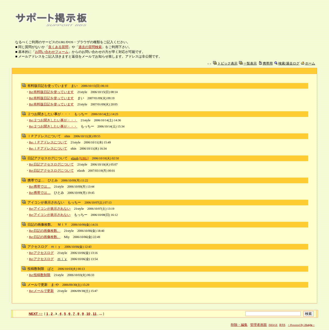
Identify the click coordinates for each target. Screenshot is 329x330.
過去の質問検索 (90, 47)
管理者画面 (258, 325)
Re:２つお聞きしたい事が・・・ (53, 120)
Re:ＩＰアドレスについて (48, 142)
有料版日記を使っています (48, 86)
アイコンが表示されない (46, 202)
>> (36, 314)
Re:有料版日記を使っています (51, 92)
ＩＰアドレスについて (44, 136)
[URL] (84, 158)
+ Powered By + (301, 325)
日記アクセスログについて (48, 158)
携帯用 (268, 63)
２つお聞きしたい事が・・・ (49, 114)
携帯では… (36, 180)
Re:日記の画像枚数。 (45, 231)
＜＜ (209, 63)
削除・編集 (239, 325)
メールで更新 (38, 285)
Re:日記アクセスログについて (51, 164)
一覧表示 (250, 63)
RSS (282, 325)
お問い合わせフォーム (51, 52)
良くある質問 (58, 47)
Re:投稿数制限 (40, 275)
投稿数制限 (36, 269)
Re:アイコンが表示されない (50, 208)
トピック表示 (227, 63)
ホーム (310, 63)
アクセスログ (38, 247)
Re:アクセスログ (41, 253)
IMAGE (273, 325)
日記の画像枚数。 (41, 224)
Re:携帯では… (40, 186)
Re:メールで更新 (41, 291)
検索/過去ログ (288, 63)
